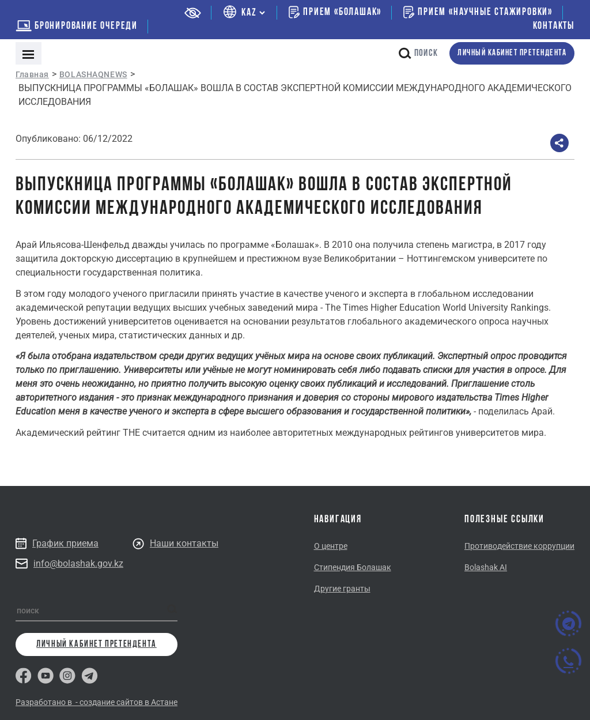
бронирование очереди (77, 26)
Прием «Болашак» (335, 12)
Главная (32, 74)
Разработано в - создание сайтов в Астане (96, 702)
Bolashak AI (485, 567)
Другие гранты (342, 588)
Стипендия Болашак (352, 567)
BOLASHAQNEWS (93, 74)
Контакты (553, 26)
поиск (418, 53)
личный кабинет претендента (511, 53)
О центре (330, 546)
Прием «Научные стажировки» (478, 12)
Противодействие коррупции (519, 546)
